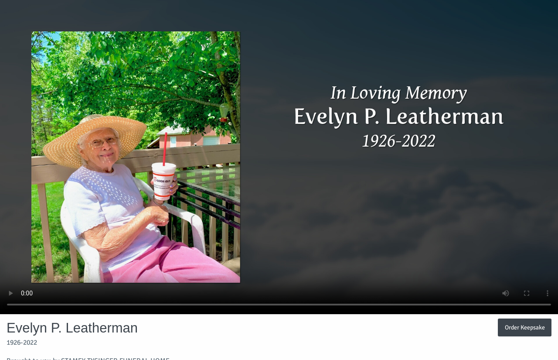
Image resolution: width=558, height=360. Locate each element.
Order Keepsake (525, 327)
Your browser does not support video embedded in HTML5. (279, 157)
